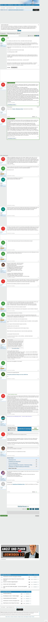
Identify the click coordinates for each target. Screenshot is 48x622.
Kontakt (6, 616)
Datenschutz (15, 616)
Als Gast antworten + (4, 35)
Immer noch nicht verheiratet (9, 584)
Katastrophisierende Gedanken (10, 598)
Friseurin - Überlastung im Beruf (10, 33)
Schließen (19, 30)
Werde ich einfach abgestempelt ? (10, 581)
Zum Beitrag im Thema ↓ (12, 104)
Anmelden (37, 6)
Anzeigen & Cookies (20, 616)
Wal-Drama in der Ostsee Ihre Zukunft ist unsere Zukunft (15, 603)
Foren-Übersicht (3, 607)
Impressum (12, 616)
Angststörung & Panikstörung (20, 607)
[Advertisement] (23, 294)
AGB (24, 616)
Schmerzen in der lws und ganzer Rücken (12, 576)
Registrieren (32, 6)
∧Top (45, 621)
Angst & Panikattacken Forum (10, 607)
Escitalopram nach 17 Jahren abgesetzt (11, 595)
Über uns (9, 616)
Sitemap (33, 616)
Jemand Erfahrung (7, 593)
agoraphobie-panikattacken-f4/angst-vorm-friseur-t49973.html (17, 374)
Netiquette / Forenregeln (28, 616)
